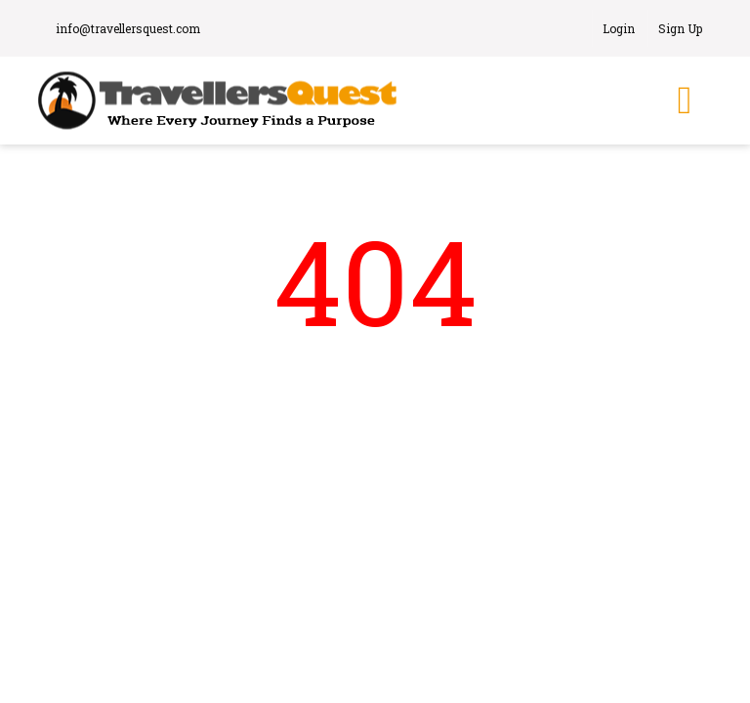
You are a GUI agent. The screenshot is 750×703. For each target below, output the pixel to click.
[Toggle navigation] (684, 100)
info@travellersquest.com (124, 28)
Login (619, 28)
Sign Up (680, 28)
